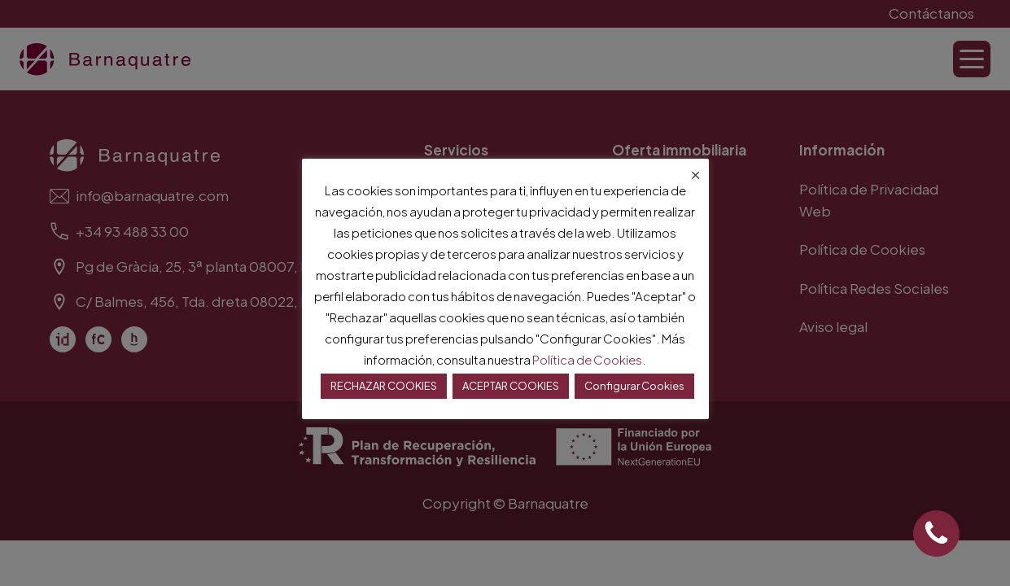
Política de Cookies (587, 359)
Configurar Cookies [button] (634, 385)
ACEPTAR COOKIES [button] (510, 385)
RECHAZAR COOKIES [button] (383, 385)
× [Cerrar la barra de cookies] (695, 172)
